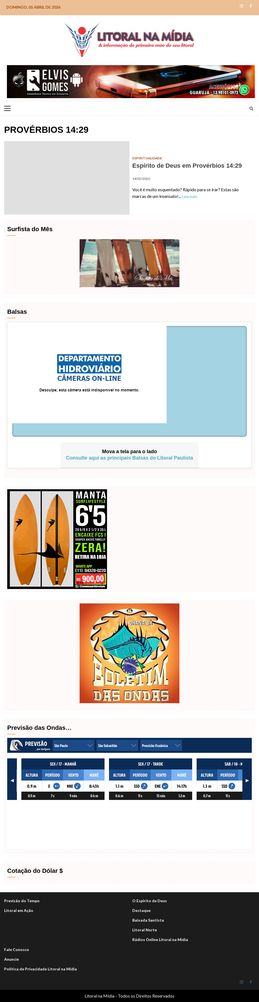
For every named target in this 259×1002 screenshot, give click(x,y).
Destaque (141, 910)
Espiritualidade (147, 158)
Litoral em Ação (18, 910)
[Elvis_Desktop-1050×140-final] (131, 81)
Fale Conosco (16, 949)
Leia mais (189, 196)
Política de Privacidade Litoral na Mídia (40, 969)
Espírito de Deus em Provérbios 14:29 (67, 178)
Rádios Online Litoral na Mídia (160, 939)
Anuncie (11, 959)
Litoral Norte (144, 929)
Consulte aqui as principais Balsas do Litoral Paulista (129, 458)
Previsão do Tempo (22, 900)
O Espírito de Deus (149, 900)
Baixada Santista (148, 920)
